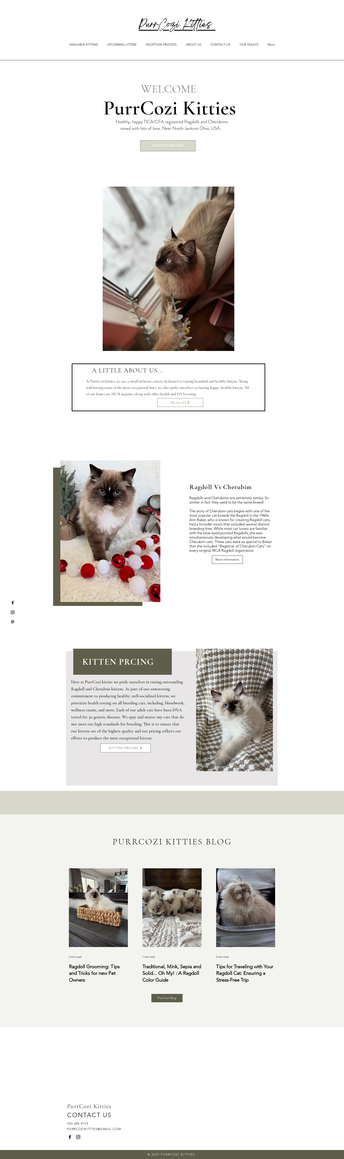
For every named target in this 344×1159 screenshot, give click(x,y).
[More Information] (227, 559)
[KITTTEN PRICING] (125, 748)
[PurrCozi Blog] (167, 998)
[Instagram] (12, 612)
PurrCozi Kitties (177, 25)
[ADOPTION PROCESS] (167, 145)
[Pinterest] (12, 622)
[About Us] (180, 402)
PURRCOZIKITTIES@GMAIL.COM (94, 1129)
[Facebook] (12, 602)
